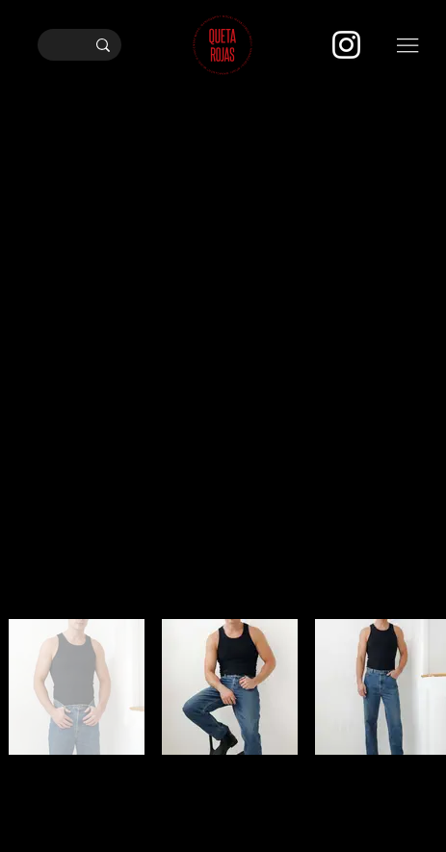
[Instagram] (346, 45)
